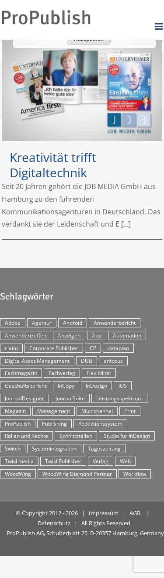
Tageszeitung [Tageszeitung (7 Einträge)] (104, 448)
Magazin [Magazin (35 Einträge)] (15, 411)
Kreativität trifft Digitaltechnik (53, 165)
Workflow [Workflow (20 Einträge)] (134, 474)
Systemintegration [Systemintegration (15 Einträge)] (54, 448)
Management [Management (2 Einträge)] (53, 411)
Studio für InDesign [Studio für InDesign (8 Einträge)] (127, 436)
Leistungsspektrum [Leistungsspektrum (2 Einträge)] (119, 398)
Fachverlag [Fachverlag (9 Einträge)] (62, 373)
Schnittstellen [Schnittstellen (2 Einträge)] (75, 436)
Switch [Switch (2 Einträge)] (13, 448)
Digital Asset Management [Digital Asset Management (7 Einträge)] (37, 361)
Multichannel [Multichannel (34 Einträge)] (97, 411)
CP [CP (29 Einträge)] (93, 348)
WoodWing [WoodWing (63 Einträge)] (18, 474)
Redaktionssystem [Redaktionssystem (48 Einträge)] (100, 423)
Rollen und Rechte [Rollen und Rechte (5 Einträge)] (26, 436)
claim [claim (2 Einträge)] (11, 348)
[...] (126, 224)
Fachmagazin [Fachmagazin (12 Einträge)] (21, 373)
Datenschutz (54, 523)
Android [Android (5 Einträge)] (72, 323)
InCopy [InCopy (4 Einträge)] (66, 385)
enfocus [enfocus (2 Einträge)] (113, 361)
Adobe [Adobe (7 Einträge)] (13, 323)
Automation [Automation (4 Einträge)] (127, 335)
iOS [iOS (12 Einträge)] (123, 385)
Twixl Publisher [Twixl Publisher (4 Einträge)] (63, 461)
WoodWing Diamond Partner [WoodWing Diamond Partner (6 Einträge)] (77, 474)
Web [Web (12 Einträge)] (125, 461)
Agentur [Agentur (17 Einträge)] (42, 323)
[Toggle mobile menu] (159, 26)
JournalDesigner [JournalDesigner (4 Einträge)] (24, 398)
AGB (134, 513)
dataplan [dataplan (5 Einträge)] (118, 348)
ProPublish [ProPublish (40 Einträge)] (18, 423)
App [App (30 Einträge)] (96, 335)
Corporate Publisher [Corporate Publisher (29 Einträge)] (53, 348)
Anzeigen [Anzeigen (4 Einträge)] (69, 335)
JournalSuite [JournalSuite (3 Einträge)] (70, 398)
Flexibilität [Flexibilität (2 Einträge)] (99, 373)
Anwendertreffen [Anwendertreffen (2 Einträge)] (25, 335)
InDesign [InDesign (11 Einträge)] (96, 385)
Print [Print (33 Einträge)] (130, 411)
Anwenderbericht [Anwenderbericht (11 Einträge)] (115, 323)
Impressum (104, 513)
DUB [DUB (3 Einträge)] (86, 361)
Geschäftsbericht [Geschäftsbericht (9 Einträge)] (25, 385)
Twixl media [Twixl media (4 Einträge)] (19, 461)
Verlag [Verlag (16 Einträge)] (100, 461)
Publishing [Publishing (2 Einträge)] (54, 423)
